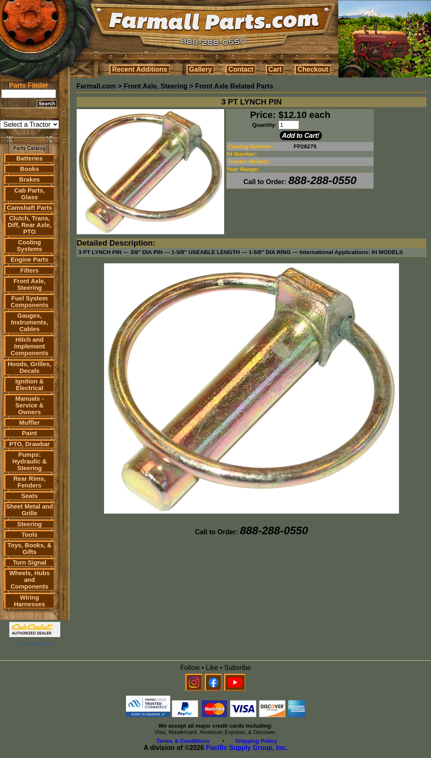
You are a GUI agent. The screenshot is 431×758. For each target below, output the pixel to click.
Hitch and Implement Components (29, 346)
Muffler (29, 422)
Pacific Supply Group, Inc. (246, 747)
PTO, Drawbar (29, 444)
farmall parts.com (34, 643)
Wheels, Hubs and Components (29, 580)
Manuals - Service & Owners (29, 405)
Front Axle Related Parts (234, 86)
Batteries (29, 158)
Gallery (200, 69)
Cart (275, 69)
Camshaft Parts (29, 207)
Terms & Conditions (182, 741)
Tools (29, 534)
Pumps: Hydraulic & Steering (29, 461)
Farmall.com (96, 86)
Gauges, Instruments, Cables (29, 322)
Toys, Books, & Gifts (30, 548)
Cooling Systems (29, 245)
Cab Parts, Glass (29, 194)
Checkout (312, 69)
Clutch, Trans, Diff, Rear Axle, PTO (29, 225)
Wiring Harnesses (29, 601)
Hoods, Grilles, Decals (29, 367)
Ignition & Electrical (29, 384)
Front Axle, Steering (29, 284)
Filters (29, 270)
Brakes (29, 179)
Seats (29, 496)
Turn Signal (29, 562)
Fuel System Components (29, 301)
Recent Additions (139, 69)
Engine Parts (29, 259)
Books (29, 169)
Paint (29, 433)
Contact (241, 69)
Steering (29, 524)
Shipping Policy (256, 741)
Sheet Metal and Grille (29, 510)
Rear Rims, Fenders (29, 482)
